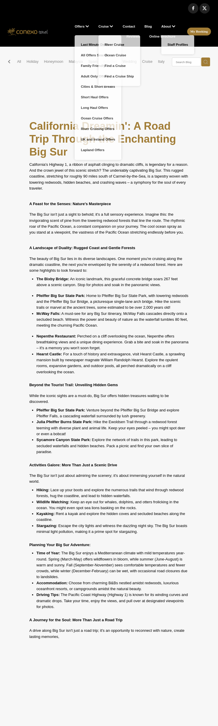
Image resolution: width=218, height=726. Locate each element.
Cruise (105, 26)
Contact (129, 26)
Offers (82, 26)
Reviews (133, 36)
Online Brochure (162, 36)
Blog (148, 26)
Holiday (32, 62)
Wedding (130, 62)
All (19, 62)
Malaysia (76, 62)
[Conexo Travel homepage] (27, 31)
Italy (161, 62)
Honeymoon (53, 62)
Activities (110, 62)
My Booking (199, 31)
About (168, 26)
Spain (93, 62)
